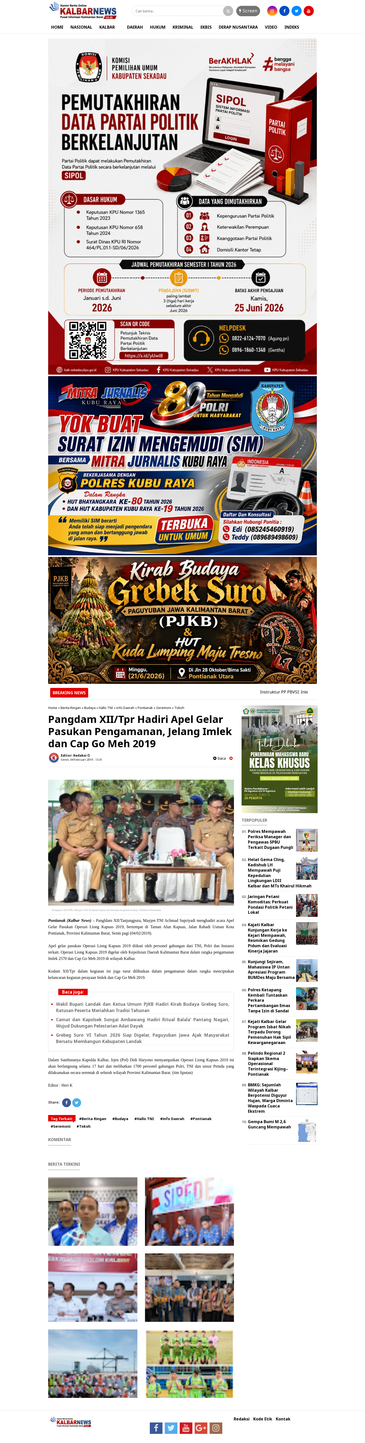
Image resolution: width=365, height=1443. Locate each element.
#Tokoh (83, 1126)
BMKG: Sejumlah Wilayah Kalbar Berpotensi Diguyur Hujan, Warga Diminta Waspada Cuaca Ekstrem (270, 1098)
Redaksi (242, 1419)
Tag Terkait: (62, 1118)
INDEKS (291, 27)
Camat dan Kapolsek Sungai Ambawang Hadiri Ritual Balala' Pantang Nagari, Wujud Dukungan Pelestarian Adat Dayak (142, 1023)
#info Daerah (172, 1118)
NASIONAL (81, 27)
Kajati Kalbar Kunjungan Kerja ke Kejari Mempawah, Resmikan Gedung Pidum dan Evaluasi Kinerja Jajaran (267, 938)
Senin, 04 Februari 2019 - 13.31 (81, 759)
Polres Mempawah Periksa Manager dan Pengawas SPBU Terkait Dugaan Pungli (270, 839)
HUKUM (158, 27)
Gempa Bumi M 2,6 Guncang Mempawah (269, 1124)
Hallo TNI (106, 707)
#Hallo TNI (144, 1118)
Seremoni (163, 707)
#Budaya (120, 1118)
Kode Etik (262, 1419)
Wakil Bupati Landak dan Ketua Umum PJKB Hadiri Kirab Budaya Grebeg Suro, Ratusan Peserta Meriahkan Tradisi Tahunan (142, 1007)
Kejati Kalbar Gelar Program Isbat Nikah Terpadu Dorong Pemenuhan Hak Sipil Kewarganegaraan (269, 1032)
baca (219, 758)
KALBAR (107, 27)
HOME (57, 27)
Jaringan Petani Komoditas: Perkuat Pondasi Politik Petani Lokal (270, 904)
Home (52, 707)
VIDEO (271, 27)
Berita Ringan (71, 707)
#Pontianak (201, 1118)
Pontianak (145, 707)
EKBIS (206, 27)
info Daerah (125, 707)
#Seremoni (60, 1126)
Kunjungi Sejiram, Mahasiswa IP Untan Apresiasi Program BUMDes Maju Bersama (271, 969)
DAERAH (135, 27)
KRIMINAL (183, 27)
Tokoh (179, 707)
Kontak (283, 1419)
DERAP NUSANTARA (238, 27)
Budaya (90, 707)
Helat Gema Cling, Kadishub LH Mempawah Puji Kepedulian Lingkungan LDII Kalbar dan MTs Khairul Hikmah (280, 873)
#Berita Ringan (92, 1118)
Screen (248, 11)
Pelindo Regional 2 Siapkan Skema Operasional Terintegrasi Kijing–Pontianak (268, 1063)
